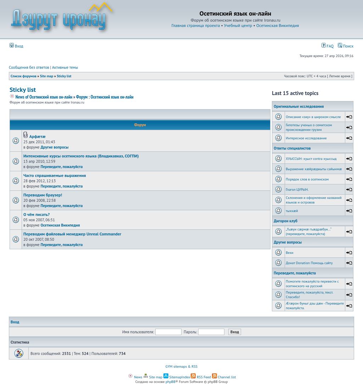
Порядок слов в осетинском (307, 179)
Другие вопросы (54, 147)
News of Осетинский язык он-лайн (41, 97)
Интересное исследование (306, 138)
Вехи (289, 252)
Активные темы (65, 67)
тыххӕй (292, 210)
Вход (16, 46)
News (135, 377)
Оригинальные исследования (299, 106)
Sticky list (64, 76)
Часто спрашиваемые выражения (54, 175)
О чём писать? (36, 214)
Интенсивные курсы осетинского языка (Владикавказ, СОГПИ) (81, 155)
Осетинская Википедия (277, 25)
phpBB (170, 381)
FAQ (328, 46)
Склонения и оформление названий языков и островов (313, 200)
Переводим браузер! (42, 194)
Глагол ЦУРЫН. (297, 189)
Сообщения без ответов (29, 67)
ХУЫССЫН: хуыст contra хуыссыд (311, 158)
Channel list (224, 377)
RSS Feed (201, 377)
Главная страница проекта (196, 25)
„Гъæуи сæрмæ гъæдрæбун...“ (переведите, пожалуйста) (308, 231)
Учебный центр (238, 25)
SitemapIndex (176, 377)
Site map (46, 76)
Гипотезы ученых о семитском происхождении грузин (309, 127)
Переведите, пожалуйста (61, 166)
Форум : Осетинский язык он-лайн (104, 97)
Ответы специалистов (292, 148)
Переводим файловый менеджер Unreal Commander (72, 233)
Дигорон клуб (285, 220)
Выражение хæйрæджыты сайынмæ (314, 169)
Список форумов (24, 76)
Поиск (345, 46)
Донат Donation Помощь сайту (309, 263)
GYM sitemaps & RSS (181, 366)
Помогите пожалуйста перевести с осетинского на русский (312, 283)
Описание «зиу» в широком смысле (313, 117)
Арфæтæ (37, 136)
